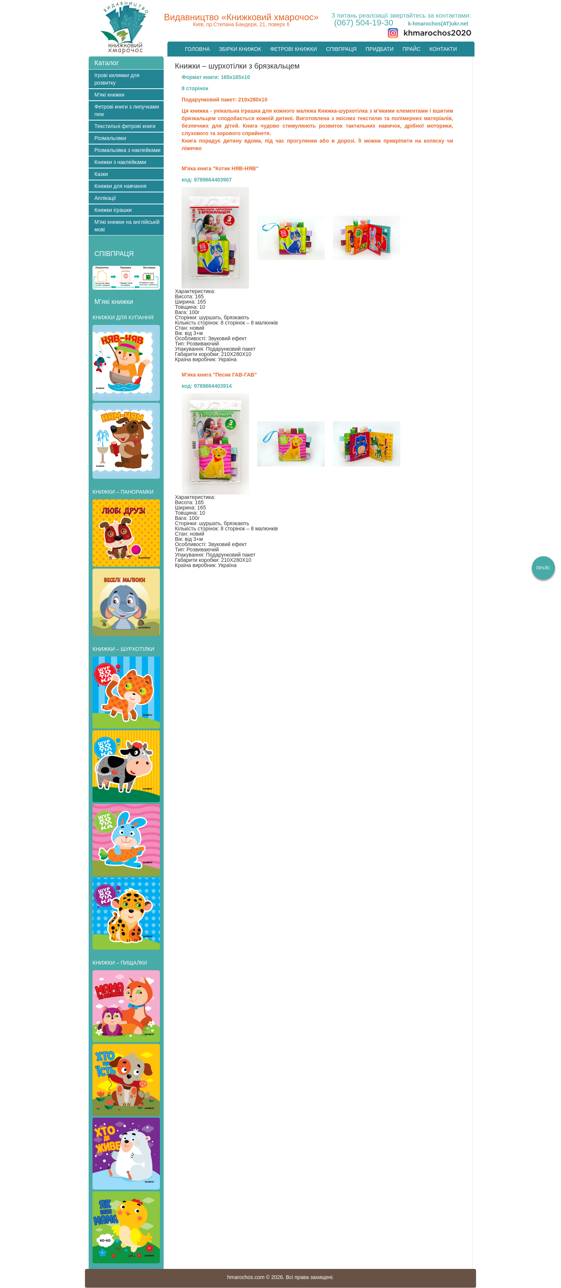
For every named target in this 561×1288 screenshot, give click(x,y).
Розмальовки (110, 138)
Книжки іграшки (113, 210)
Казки (101, 174)
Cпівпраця (341, 49)
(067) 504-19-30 (363, 22)
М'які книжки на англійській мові (127, 225)
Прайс (412, 49)
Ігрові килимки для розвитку (116, 79)
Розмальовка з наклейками (127, 150)
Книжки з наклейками (120, 162)
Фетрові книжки (293, 49)
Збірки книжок (240, 49)
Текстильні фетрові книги (124, 126)
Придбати (380, 49)
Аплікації (105, 198)
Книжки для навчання (120, 186)
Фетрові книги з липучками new (126, 110)
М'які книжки (109, 95)
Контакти (443, 49)
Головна (197, 49)
